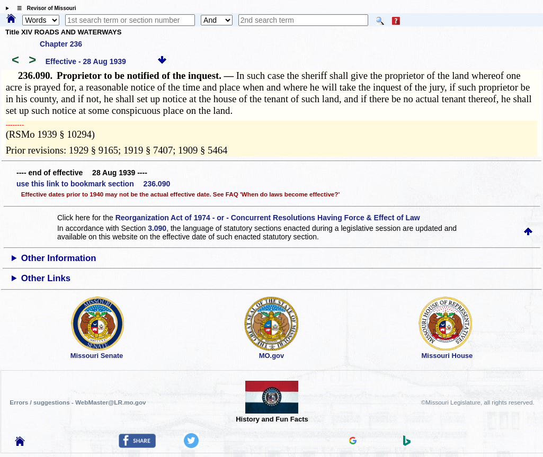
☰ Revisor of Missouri (44, 8)
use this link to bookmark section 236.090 (93, 184)
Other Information (58, 258)
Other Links (45, 278)
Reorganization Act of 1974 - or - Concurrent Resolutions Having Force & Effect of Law (267, 217)
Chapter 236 (61, 44)
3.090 (157, 228)
